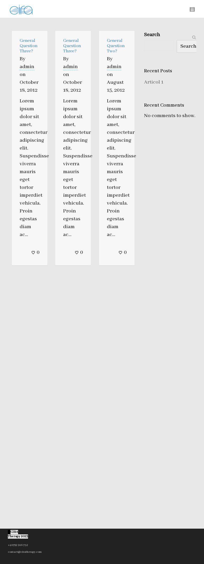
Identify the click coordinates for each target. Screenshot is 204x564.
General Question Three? (28, 46)
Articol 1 (153, 82)
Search (152, 34)
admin (27, 66)
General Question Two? (116, 46)
